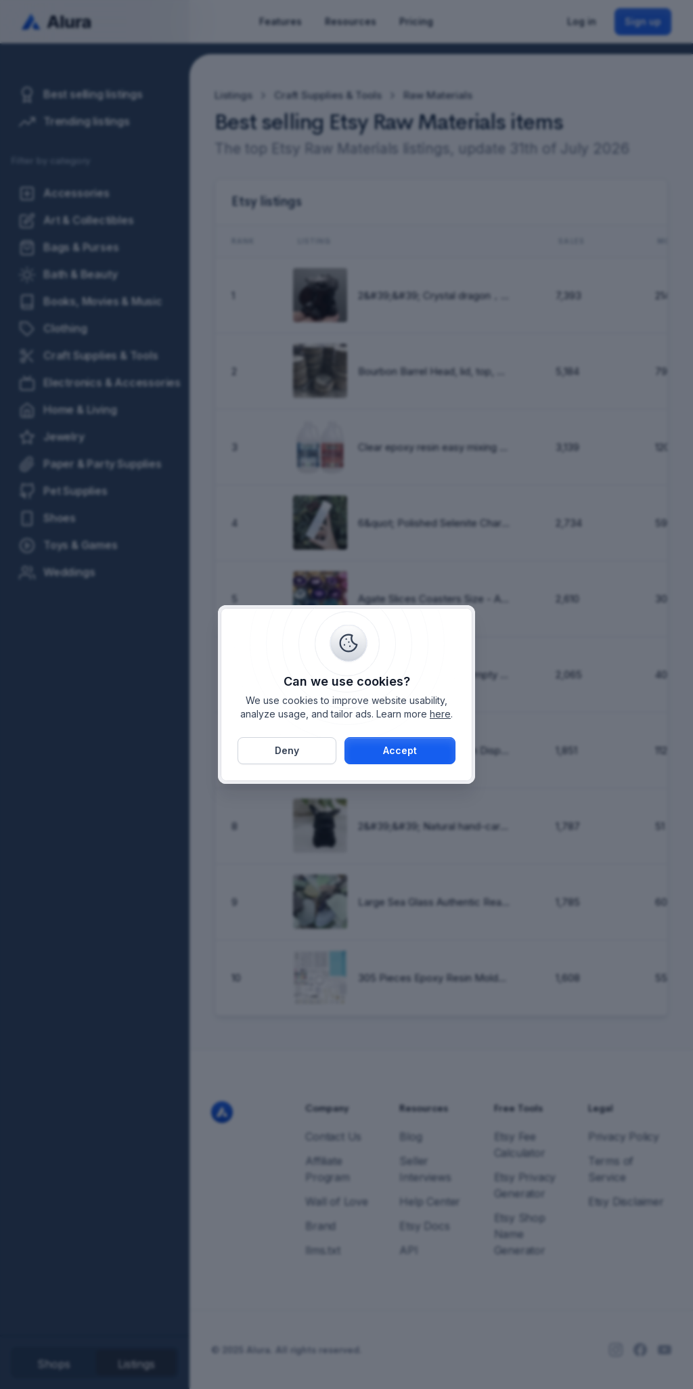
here (440, 714)
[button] (399, 750)
